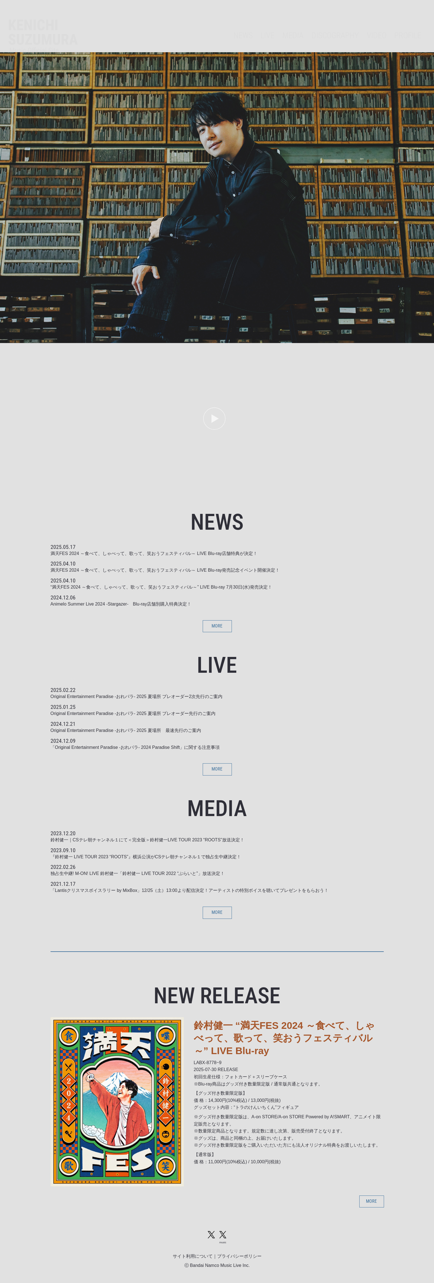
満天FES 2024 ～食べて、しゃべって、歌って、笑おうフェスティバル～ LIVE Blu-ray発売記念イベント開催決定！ (165, 570)
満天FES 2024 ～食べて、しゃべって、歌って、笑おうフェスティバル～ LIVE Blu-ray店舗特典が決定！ (154, 553)
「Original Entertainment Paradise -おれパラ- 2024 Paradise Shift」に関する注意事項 (135, 747)
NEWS (243, 25)
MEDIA (292, 25)
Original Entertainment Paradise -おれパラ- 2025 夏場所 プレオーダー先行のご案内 (133, 713)
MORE (217, 626)
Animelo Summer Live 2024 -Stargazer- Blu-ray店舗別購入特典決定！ (121, 604)
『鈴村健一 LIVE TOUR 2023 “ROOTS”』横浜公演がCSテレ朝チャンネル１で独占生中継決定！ (146, 856)
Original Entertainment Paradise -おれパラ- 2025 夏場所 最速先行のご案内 (126, 730)
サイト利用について (193, 1256)
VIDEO (377, 25)
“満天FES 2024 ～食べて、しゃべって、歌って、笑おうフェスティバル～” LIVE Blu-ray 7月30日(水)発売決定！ (161, 587)
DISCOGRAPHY (335, 25)
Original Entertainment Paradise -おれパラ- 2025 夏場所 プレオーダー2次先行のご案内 (137, 696)
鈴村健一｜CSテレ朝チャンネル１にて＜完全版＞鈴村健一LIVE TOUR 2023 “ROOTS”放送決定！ (147, 839)
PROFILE (407, 25)
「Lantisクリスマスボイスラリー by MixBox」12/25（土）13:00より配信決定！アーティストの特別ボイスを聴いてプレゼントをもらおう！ (189, 890)
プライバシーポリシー (239, 1256)
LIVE (267, 25)
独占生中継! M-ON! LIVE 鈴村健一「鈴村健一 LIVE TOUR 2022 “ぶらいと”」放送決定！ (138, 873)
